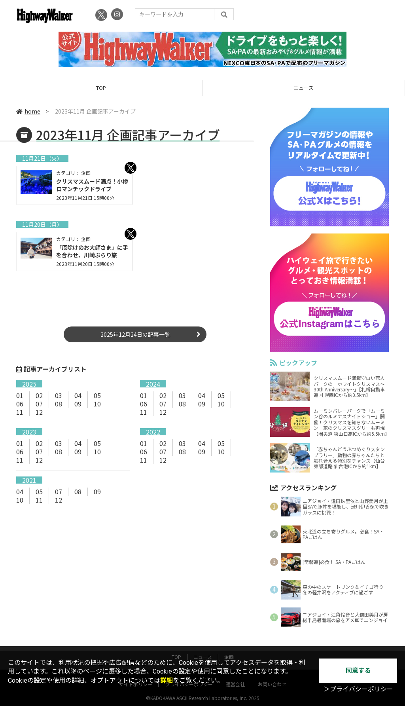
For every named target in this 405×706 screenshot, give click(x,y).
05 (97, 395)
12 (39, 412)
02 (39, 395)
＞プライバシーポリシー (358, 689)
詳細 (166, 680)
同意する (358, 670)
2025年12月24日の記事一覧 (135, 335)
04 (77, 395)
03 (58, 395)
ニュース (303, 88)
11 (19, 412)
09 (77, 403)
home (28, 112)
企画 (229, 650)
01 (19, 395)
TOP (101, 88)
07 (39, 403)
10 (97, 403)
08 (58, 403)
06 (19, 403)
